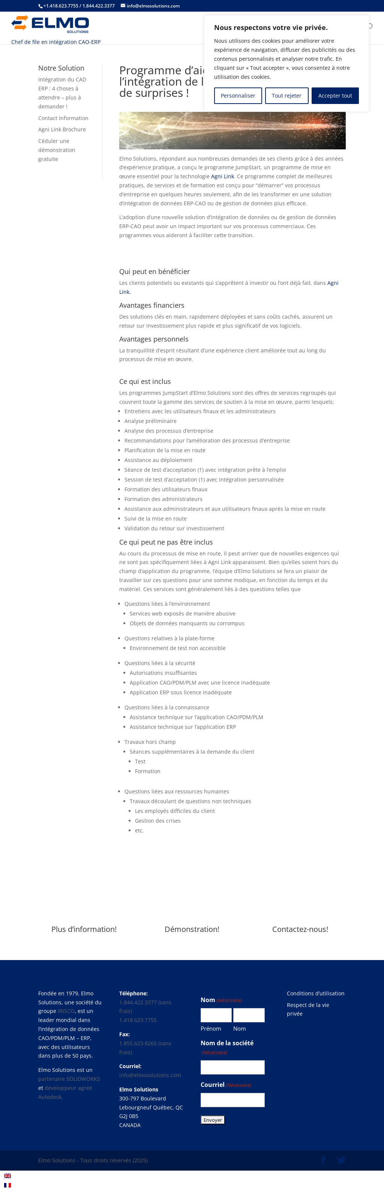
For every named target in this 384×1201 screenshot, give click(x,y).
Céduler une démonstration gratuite (56, 150)
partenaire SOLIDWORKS (69, 1078)
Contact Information (63, 118)
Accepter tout (335, 95)
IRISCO (66, 1010)
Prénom (211, 1028)
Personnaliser (238, 95)
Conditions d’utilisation (316, 993)
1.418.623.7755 (138, 1019)
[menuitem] (7, 1175)
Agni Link (222, 176)
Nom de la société (227, 1048)
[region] (286, 63)
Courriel (226, 1085)
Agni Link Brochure (62, 129)
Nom (239, 1028)
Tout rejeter (287, 95)
